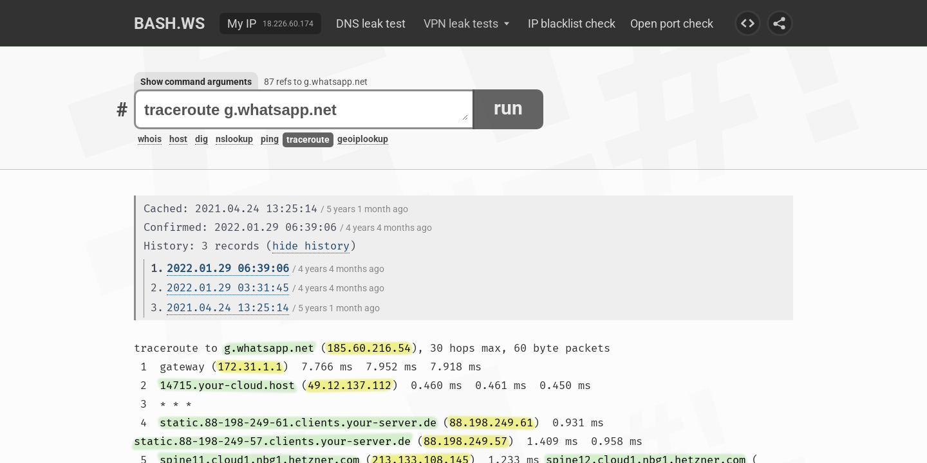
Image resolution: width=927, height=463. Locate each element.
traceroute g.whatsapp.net (306, 109)
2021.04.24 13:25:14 (228, 307)
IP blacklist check (571, 23)
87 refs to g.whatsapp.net (316, 82)
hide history (311, 246)
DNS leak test (371, 23)
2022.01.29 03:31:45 (228, 288)
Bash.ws (169, 23)
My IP (241, 23)
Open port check (671, 23)
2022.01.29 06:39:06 (228, 268)
